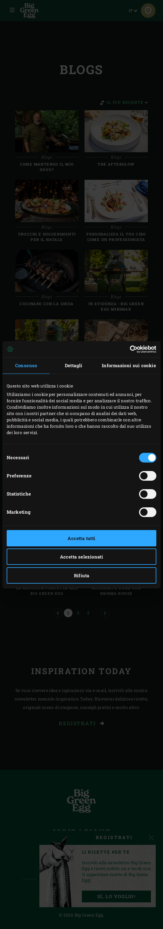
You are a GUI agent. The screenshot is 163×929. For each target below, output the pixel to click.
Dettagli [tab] (73, 365)
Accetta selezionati (81, 557)
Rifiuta (81, 575)
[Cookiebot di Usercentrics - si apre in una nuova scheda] (129, 349)
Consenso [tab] (26, 365)
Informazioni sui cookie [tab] (129, 365)
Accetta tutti (81, 538)
